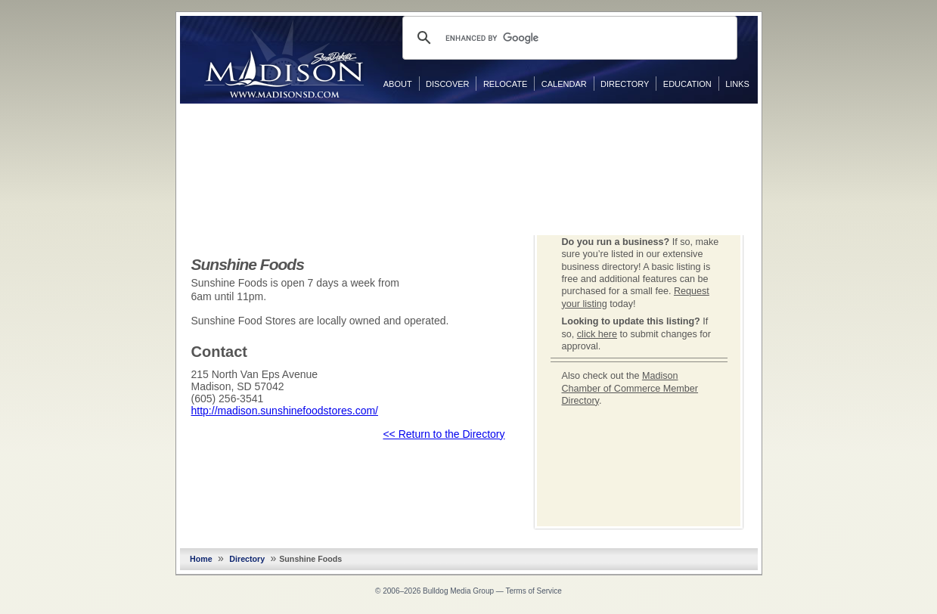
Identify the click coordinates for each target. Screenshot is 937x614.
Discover (447, 83)
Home (201, 558)
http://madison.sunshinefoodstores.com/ (284, 411)
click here (597, 334)
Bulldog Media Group (458, 591)
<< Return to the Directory (443, 434)
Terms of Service (533, 591)
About (397, 83)
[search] (567, 38)
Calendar (564, 83)
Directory (624, 83)
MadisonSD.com (284, 59)
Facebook (773, 118)
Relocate (505, 83)
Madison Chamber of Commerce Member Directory (630, 388)
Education (687, 83)
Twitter (773, 143)
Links (737, 83)
